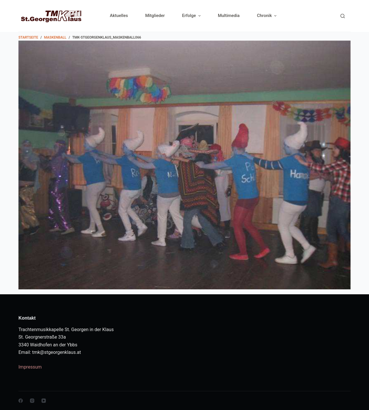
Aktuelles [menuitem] (119, 15)
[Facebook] (20, 400)
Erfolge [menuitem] (192, 15)
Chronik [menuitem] (266, 15)
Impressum (30, 367)
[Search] (342, 16)
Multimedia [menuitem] (229, 15)
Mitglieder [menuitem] (155, 15)
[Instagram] (32, 400)
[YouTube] (44, 400)
